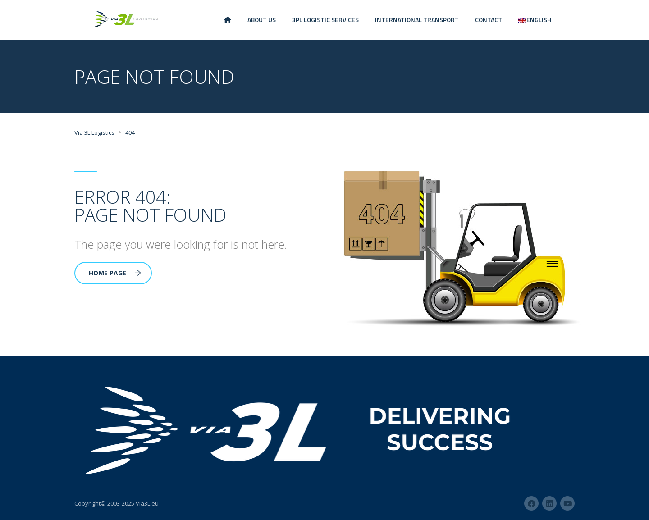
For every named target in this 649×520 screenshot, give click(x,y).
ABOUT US (261, 19)
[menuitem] (534, 20)
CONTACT (488, 19)
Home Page (115, 273)
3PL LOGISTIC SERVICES (325, 19)
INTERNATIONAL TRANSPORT (417, 19)
